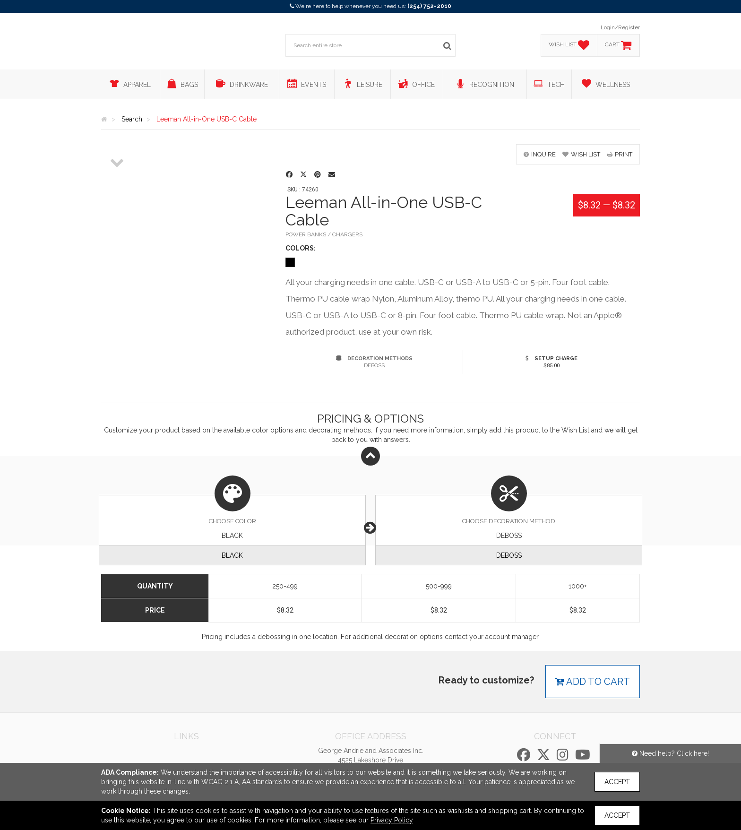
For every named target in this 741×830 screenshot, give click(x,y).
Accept (617, 782)
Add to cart (592, 681)
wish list (581, 154)
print (619, 154)
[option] (117, 144)
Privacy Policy (391, 820)
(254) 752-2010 (429, 6)
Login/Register (620, 27)
